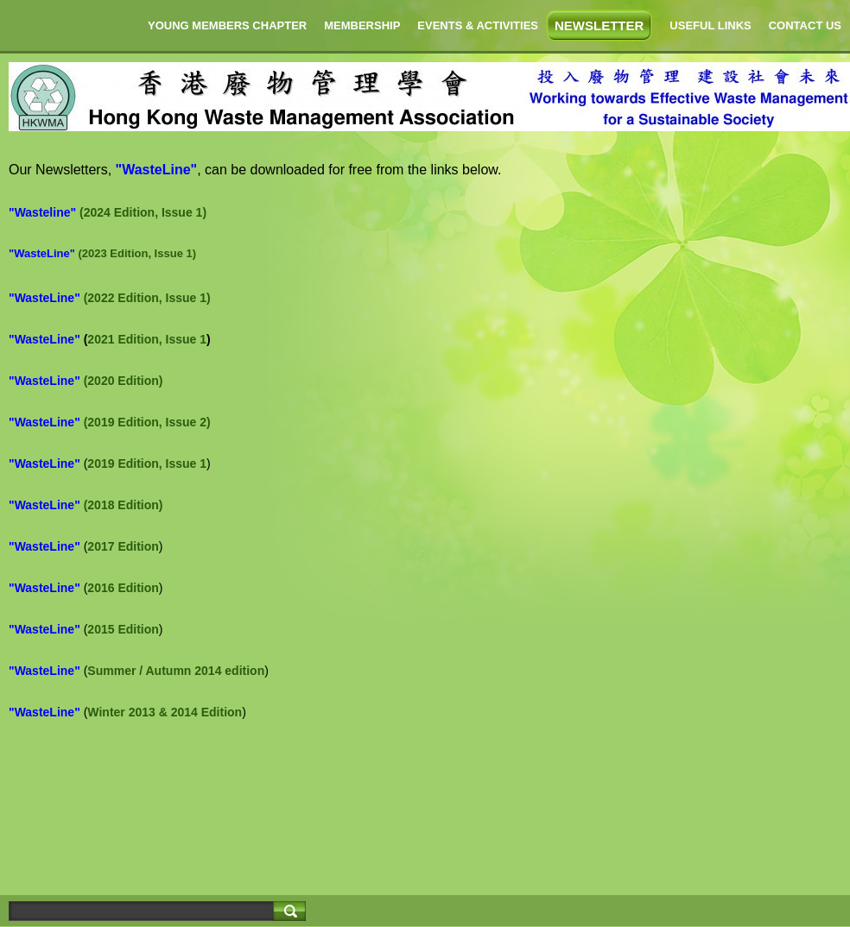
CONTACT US (805, 25)
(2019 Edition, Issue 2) (147, 422)
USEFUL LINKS (710, 25)
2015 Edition (122, 629)
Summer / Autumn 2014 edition (175, 671)
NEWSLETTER (599, 25)
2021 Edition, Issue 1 (146, 339)
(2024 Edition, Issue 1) (142, 212)
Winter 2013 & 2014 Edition (164, 712)
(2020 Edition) (123, 381)
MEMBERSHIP (362, 25)
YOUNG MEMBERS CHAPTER (227, 25)
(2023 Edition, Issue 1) (137, 253)
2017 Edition (122, 546)
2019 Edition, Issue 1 (146, 463)
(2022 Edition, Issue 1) (147, 298)
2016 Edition (122, 588)
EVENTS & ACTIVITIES (477, 25)
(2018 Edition (121, 505)
